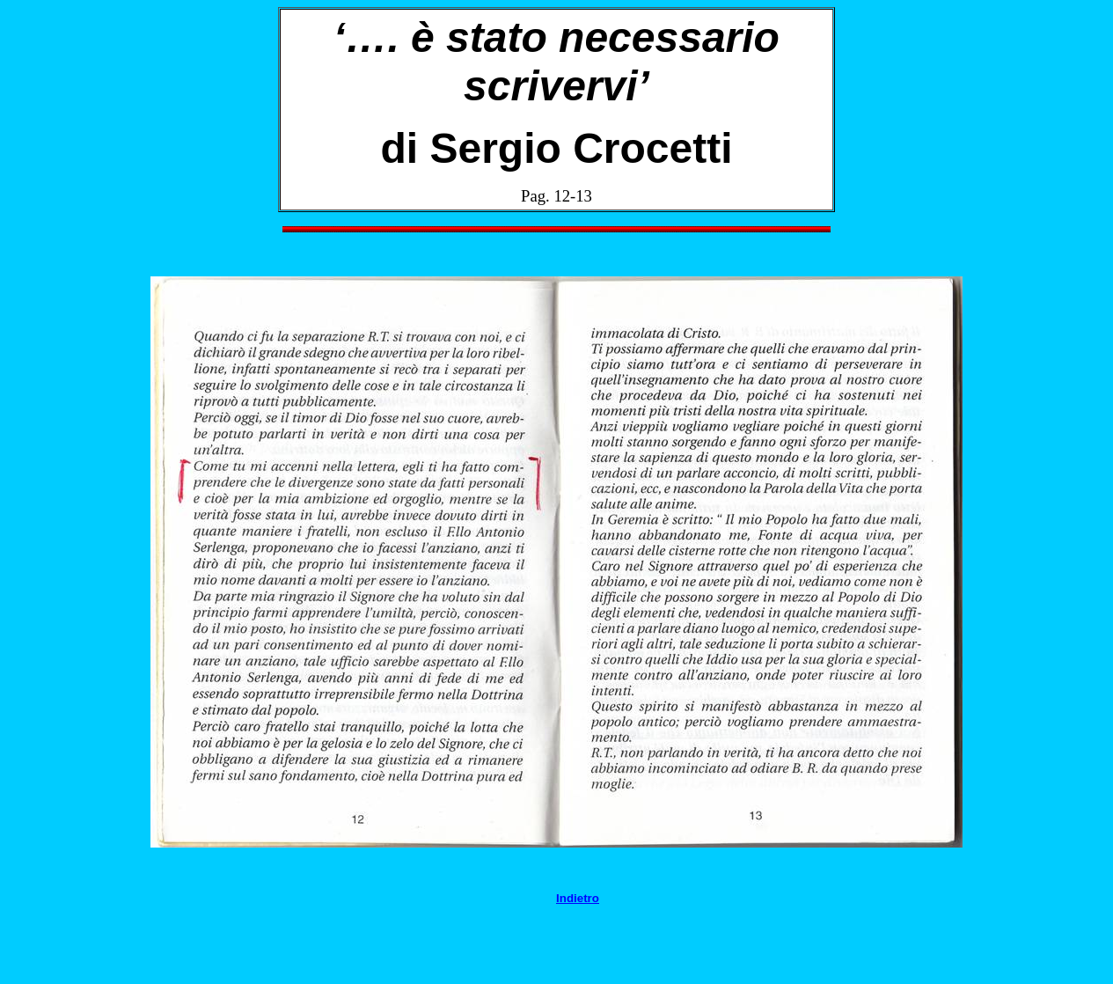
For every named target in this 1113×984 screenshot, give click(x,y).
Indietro (577, 898)
